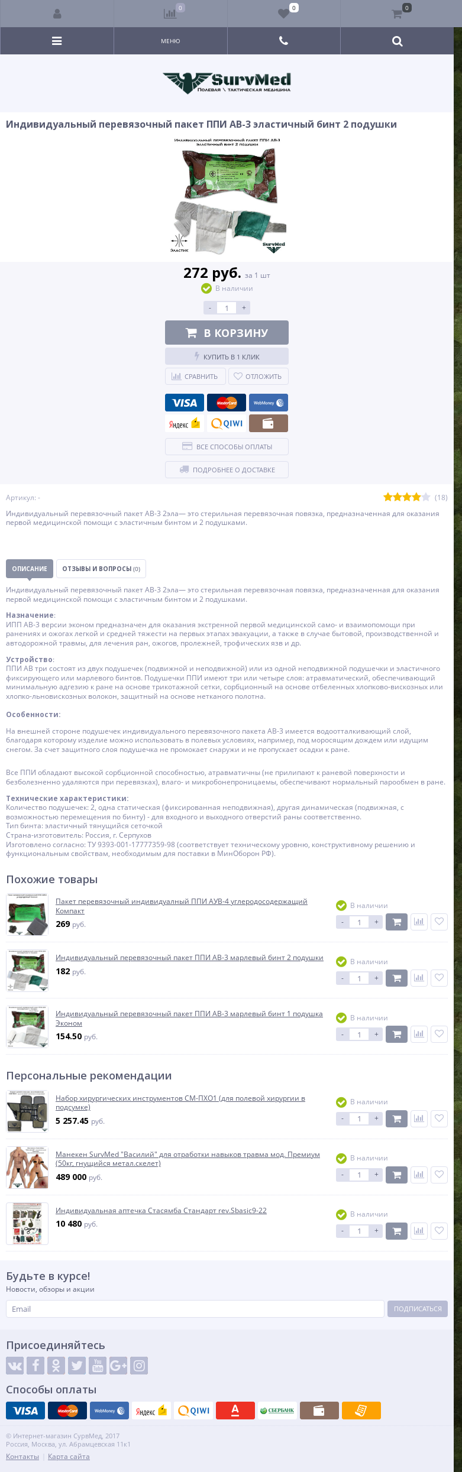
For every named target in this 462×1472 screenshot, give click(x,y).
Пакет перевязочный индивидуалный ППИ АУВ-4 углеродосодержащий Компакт (182, 906)
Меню (170, 41)
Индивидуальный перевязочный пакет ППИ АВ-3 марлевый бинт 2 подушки (190, 957)
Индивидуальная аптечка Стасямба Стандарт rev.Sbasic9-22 (161, 1210)
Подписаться (418, 1308)
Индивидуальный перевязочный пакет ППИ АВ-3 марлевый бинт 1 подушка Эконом (189, 1018)
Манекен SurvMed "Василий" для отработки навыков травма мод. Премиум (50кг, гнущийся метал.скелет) (188, 1159)
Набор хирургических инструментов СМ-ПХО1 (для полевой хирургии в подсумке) (180, 1103)
